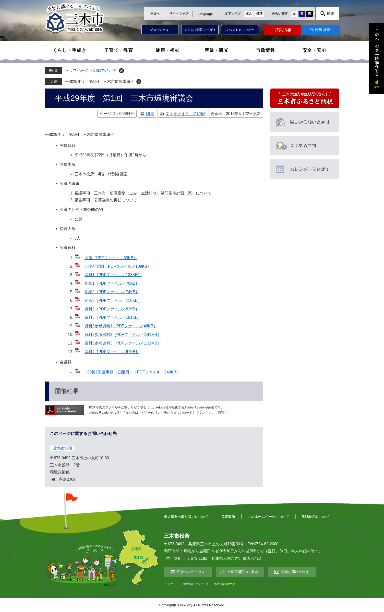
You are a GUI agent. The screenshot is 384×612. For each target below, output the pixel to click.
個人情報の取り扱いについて (186, 517)
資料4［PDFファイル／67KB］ (111, 352)
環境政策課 (62, 448)
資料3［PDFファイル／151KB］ (113, 317)
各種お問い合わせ (295, 572)
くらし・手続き (70, 50)
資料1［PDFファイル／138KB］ (113, 275)
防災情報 (283, 29)
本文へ (155, 13)
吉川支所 (174, 558)
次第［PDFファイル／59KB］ (110, 258)
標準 (259, 13)
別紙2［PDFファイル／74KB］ (111, 292)
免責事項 (228, 517)
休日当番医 (320, 29)
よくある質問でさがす (200, 30)
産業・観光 (216, 50)
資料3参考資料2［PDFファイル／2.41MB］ (122, 334)
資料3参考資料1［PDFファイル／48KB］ (120, 326)
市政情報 (265, 50)
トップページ (77, 70)
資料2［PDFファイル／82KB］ (111, 309)
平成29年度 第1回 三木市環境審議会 (99, 81)
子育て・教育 (118, 50)
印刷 (150, 114)
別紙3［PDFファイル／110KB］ (113, 300)
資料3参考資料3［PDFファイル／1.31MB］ (122, 343)
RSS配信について (316, 517)
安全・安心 (314, 50)
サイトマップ (178, 13)
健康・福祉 (168, 50)
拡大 (248, 13)
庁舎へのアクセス (190, 572)
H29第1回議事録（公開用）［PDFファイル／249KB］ (132, 372)
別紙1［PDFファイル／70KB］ (111, 283)
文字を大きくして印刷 (185, 114)
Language (205, 14)
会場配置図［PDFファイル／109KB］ (117, 266)
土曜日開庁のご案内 (242, 572)
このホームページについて (268, 517)
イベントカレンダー (240, 30)
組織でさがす (159, 30)
